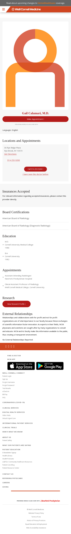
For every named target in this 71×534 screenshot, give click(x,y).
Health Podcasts (8, 459)
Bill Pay (4, 394)
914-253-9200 (13, 160)
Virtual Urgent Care (9, 418)
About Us (6, 437)
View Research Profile (15, 304)
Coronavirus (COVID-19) (13, 402)
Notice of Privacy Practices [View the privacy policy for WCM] (36, 520)
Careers (6, 483)
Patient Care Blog (8, 465)
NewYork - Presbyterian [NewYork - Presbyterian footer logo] (36, 501)
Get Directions (10, 154)
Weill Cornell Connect (13, 373)
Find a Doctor (14, 356)
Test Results (6, 388)
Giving (5, 487)
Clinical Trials (9, 427)
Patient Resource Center (10, 468)
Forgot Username (8, 382)
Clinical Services (10, 408)
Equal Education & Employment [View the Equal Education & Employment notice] (36, 524)
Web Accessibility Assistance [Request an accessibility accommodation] (36, 528)
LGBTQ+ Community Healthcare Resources (17, 462)
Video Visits (6, 415)
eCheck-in (5, 391)
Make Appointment (35, 119)
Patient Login (6, 376)
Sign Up (5, 379)
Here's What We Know (12, 432)
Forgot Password (8, 385)
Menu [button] (3, 9)
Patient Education (11, 450)
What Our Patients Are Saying (16, 445)
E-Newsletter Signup (9, 453)
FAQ (3, 397)
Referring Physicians (12, 478)
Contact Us (7, 474)
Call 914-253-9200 (35, 169)
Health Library (7, 456)
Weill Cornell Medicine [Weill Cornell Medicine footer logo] (35, 495)
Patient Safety (7, 440)
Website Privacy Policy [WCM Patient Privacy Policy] (36, 513)
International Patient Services (17, 423)
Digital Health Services (13, 412)
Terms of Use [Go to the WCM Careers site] (36, 517)
